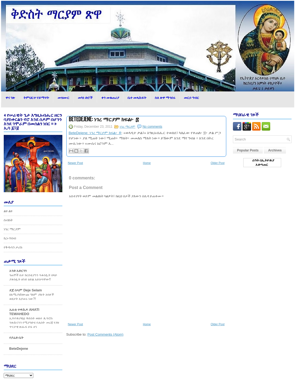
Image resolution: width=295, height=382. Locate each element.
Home (147, 162)
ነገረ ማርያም (12, 229)
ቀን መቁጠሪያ (110, 97)
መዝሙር (63, 97)
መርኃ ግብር (191, 97)
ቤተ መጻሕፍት (137, 97)
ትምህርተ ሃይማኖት (36, 97)
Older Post (218, 162)
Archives (275, 150)
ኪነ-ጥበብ (10, 238)
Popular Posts (248, 150)
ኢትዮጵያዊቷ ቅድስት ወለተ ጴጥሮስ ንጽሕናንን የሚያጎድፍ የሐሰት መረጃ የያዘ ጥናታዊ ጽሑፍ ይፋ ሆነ (34, 322)
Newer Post (75, 162)
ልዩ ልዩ (8, 211)
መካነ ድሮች (85, 97)
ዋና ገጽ (10, 97)
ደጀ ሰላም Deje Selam (25, 290)
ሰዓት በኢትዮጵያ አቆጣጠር (262, 162)
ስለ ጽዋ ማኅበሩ (165, 97)
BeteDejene (18, 349)
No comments (152, 126)
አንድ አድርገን (18, 271)
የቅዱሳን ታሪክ (13, 247)
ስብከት (8, 220)
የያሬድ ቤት (16, 338)
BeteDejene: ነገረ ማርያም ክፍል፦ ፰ (104, 119)
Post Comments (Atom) (105, 334)
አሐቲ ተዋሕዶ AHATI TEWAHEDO (24, 312)
